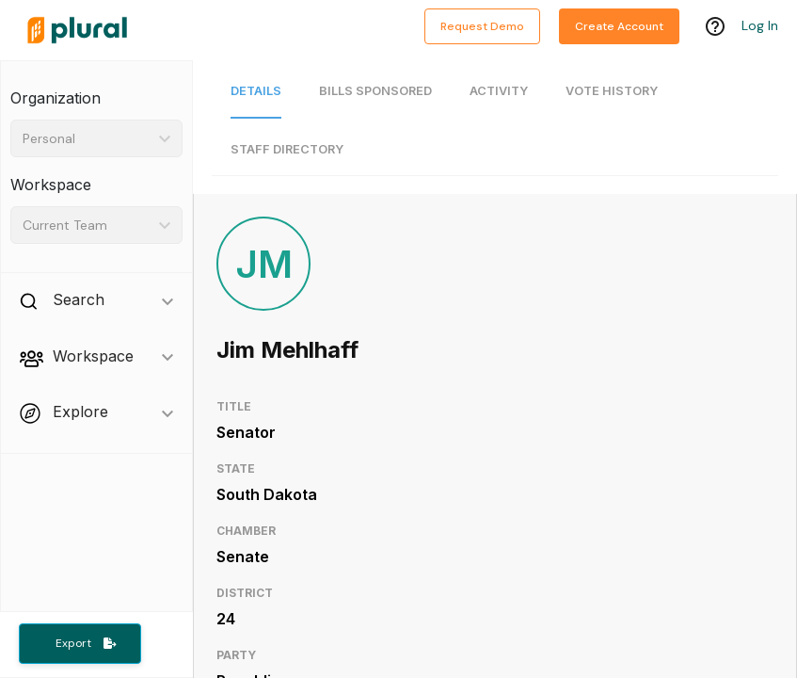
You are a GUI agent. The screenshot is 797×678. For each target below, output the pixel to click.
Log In (759, 25)
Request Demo (482, 26)
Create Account (619, 26)
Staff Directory (287, 149)
